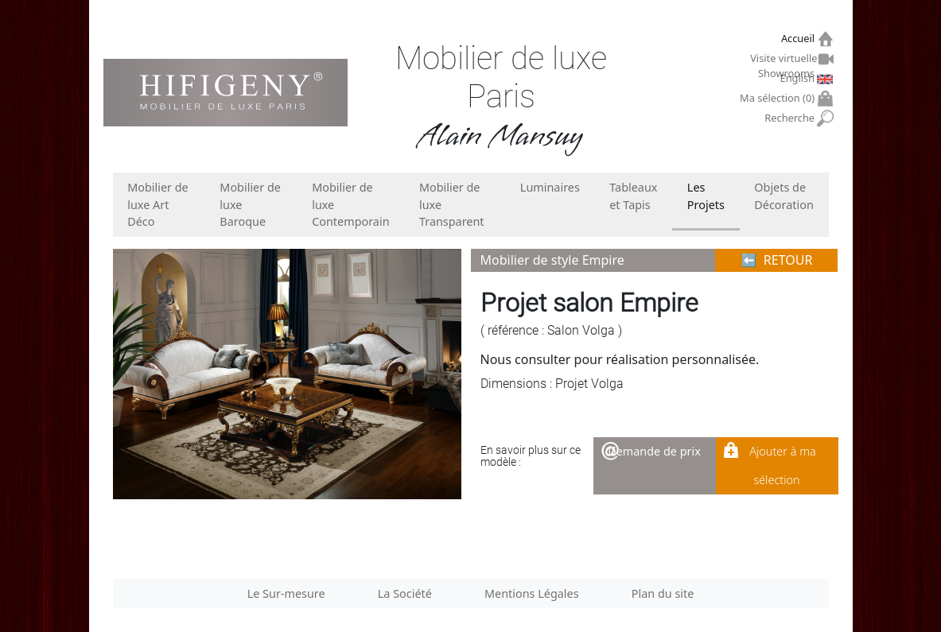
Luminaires (550, 187)
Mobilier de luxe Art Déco (158, 204)
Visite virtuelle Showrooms (784, 60)
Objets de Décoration (783, 196)
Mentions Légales (531, 593)
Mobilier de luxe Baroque (250, 204)
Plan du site (663, 593)
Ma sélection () (779, 98)
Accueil (800, 38)
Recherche (791, 118)
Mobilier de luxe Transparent (451, 204)
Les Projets (706, 196)
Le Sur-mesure (286, 593)
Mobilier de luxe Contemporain (350, 204)
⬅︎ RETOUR (777, 260)
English (799, 78)
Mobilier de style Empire (552, 260)
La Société (405, 593)
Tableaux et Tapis (633, 196)
